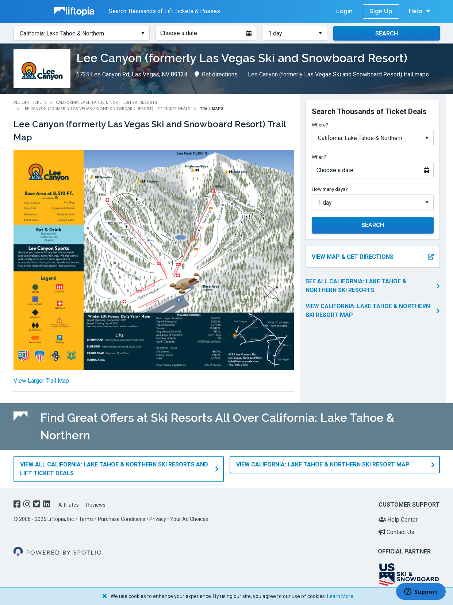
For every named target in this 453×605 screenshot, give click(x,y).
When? (319, 157)
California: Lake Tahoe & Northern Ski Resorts (106, 102)
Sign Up (381, 11)
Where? (320, 125)
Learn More (340, 596)
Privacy (157, 519)
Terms (86, 519)
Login (344, 11)
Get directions (216, 74)
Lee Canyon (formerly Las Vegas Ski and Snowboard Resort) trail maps (338, 74)
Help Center (398, 519)
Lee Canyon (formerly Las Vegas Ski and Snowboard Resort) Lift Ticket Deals (107, 108)
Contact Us (396, 532)
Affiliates (68, 504)
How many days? (330, 189)
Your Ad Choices (189, 519)
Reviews (95, 504)
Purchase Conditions (121, 519)
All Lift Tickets (30, 102)
